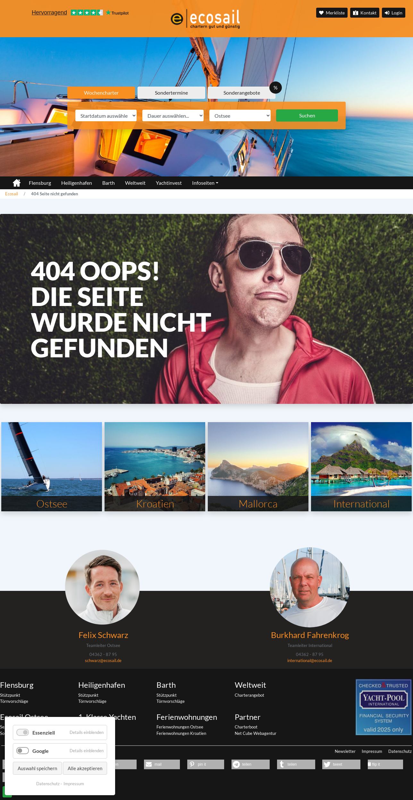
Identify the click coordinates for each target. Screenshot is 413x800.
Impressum (372, 751)
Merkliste (332, 12)
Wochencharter (101, 92)
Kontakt (364, 12)
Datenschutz (400, 751)
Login (393, 12)
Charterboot (246, 726)
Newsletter (345, 751)
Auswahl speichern (37, 768)
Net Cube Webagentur (255, 733)
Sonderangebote (241, 92)
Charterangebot (249, 695)
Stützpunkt (10, 695)
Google (40, 751)
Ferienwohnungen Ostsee (179, 726)
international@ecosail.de (309, 660)
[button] (162, 764)
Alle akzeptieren (85, 768)
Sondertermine (171, 92)
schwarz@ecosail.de (103, 660)
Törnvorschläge (14, 701)
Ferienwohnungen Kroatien (181, 733)
